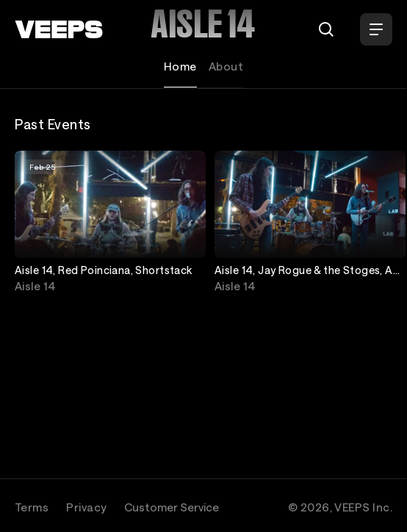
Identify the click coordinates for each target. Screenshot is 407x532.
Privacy (86, 507)
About (226, 66)
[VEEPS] (59, 29)
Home (180, 66)
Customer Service (171, 507)
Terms (31, 507)
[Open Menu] (376, 29)
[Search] (326, 29)
